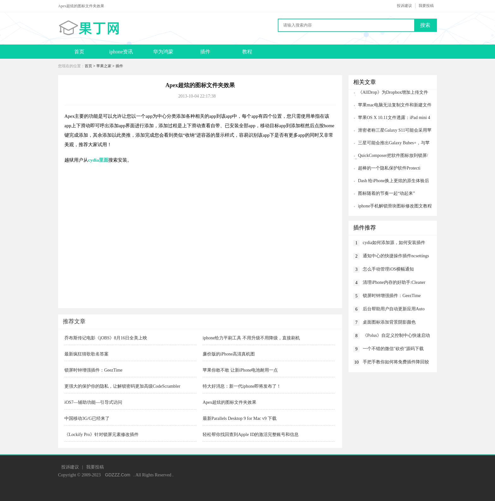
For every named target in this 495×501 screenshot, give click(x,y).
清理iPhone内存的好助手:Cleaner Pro (394, 283)
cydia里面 (98, 160)
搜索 (425, 25)
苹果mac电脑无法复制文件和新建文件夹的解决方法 (392, 106)
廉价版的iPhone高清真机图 (229, 354)
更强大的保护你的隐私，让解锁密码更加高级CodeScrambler (122, 386)
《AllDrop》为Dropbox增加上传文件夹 (390, 93)
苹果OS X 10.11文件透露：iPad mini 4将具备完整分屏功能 (391, 118)
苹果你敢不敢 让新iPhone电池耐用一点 (240, 370)
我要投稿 (426, 5)
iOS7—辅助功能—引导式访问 (93, 402)
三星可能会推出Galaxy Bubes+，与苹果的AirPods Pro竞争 (391, 143)
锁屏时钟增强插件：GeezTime (93, 370)
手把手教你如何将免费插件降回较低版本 (396, 363)
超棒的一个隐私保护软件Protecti (389, 168)
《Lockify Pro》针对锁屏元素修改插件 (101, 434)
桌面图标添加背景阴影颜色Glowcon (389, 323)
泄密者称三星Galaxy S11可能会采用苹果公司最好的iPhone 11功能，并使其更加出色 (392, 131)
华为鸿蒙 (163, 51)
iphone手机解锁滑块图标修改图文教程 (395, 206)
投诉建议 (404, 5)
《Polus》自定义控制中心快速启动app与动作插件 (396, 336)
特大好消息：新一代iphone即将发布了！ (242, 386)
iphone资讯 (121, 51)
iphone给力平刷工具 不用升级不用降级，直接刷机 (251, 338)
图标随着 (386, 193)
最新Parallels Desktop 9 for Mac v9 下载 (240, 418)
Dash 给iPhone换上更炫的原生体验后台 (391, 181)
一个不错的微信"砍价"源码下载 (393, 348)
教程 (247, 51)
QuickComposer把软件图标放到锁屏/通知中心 (390, 156)
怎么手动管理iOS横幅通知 (388, 269)
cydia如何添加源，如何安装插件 (394, 242)
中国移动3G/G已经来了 (87, 418)
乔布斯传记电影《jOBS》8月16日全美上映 (105, 338)
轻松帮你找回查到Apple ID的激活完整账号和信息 (251, 434)
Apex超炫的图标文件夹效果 (229, 402)
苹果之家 (103, 66)
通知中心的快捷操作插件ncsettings (396, 255)
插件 (205, 51)
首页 (79, 51)
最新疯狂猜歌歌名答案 (86, 354)
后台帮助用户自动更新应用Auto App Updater (394, 310)
